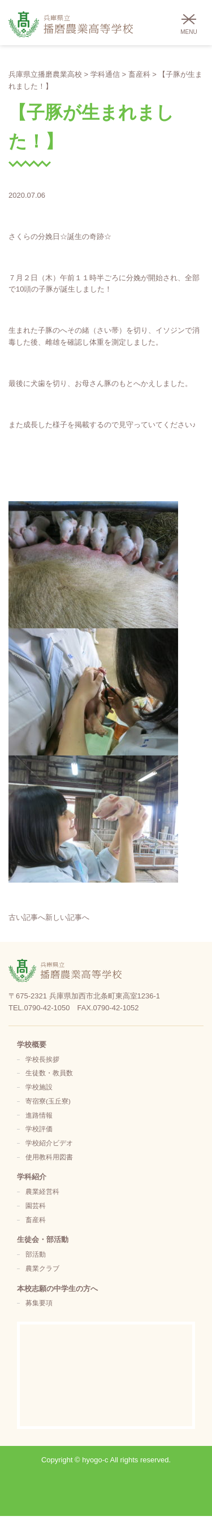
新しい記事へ (67, 917)
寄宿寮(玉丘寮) (48, 1101)
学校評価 (39, 1128)
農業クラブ (42, 1268)
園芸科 (35, 1205)
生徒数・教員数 (49, 1072)
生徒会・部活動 (42, 1239)
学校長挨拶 (42, 1059)
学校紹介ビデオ (49, 1142)
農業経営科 (42, 1191)
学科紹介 (31, 1176)
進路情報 (39, 1115)
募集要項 (39, 1302)
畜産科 (35, 1219)
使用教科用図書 (49, 1157)
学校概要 (31, 1044)
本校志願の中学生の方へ (57, 1288)
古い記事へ (26, 917)
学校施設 (39, 1087)
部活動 (35, 1254)
